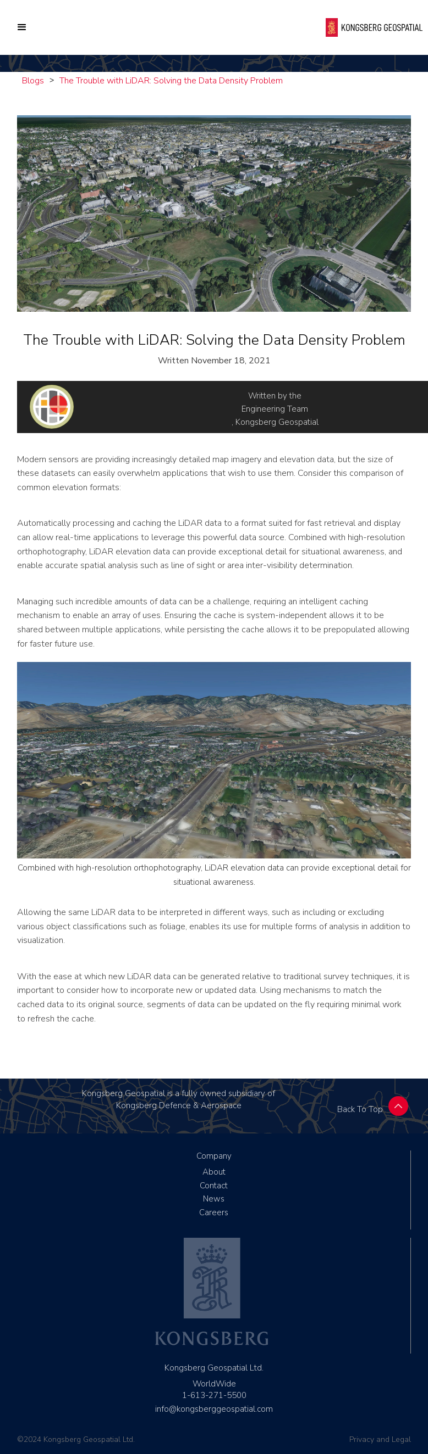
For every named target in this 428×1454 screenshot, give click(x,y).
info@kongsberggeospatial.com (214, 1409)
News (213, 1198)
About (214, 1171)
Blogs (33, 81)
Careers (213, 1212)
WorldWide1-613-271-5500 (214, 1389)
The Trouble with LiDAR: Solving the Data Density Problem (171, 81)
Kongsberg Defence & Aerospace (179, 1105)
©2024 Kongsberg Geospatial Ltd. (76, 1439)
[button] (22, 27)
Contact (214, 1185)
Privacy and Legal (380, 1439)
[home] (374, 27)
